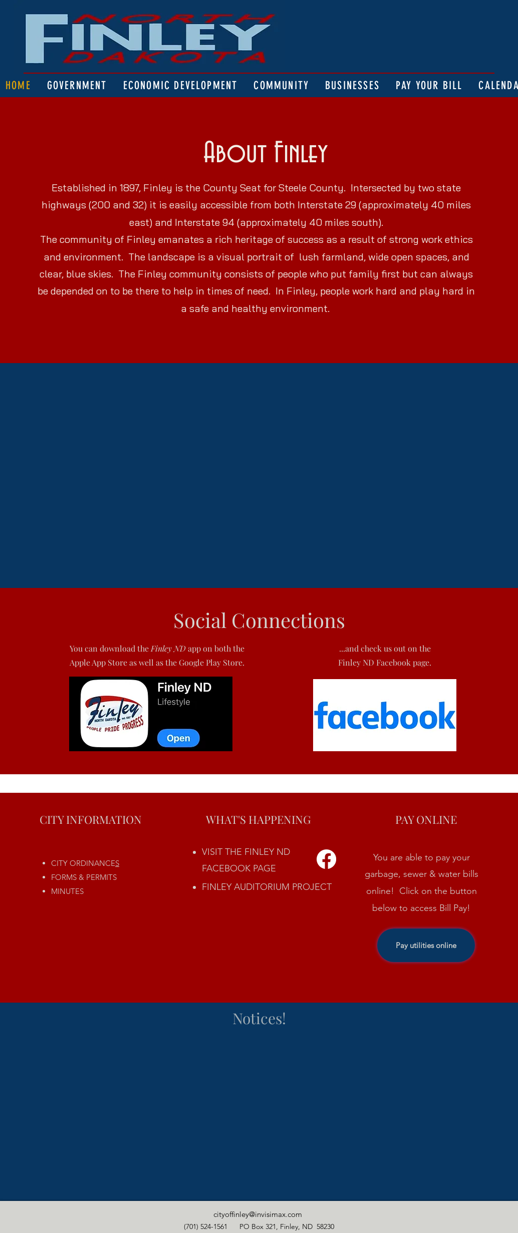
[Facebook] (326, 859)
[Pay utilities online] (426, 945)
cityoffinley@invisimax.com (257, 1214)
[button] (77, 85)
